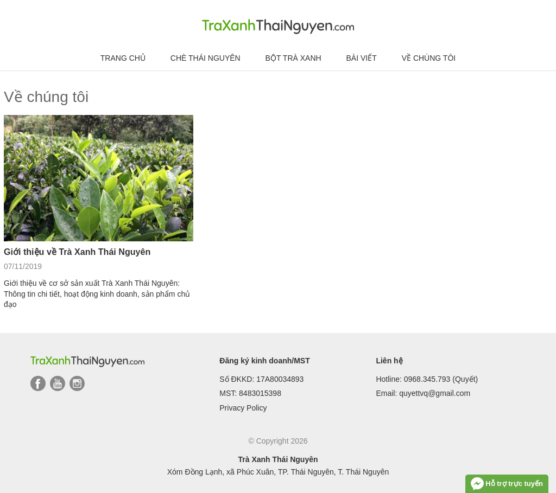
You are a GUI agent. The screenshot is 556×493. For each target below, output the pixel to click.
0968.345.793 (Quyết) (441, 379)
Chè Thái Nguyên (205, 58)
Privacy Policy (243, 408)
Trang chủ (123, 58)
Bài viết (361, 58)
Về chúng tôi (429, 58)
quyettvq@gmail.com (434, 393)
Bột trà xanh (293, 58)
